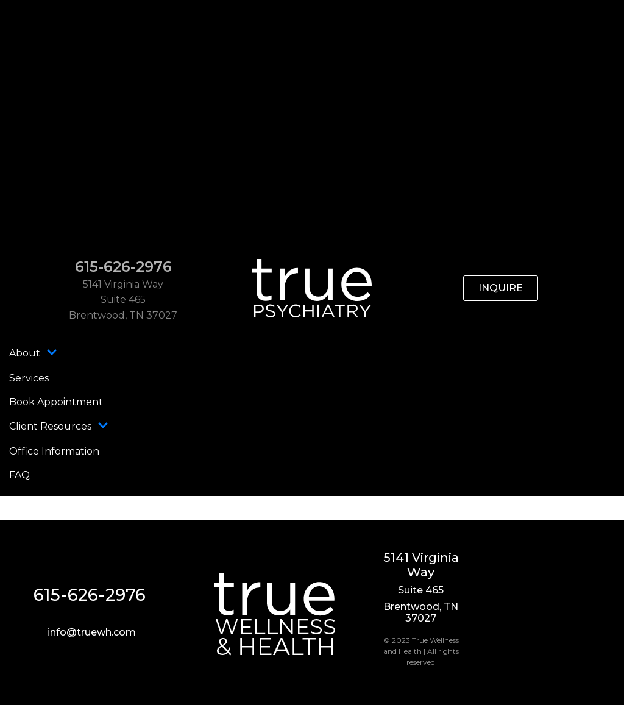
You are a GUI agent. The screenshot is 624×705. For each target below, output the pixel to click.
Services (29, 378)
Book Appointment (56, 402)
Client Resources (58, 426)
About (33, 353)
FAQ (19, 475)
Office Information (54, 451)
